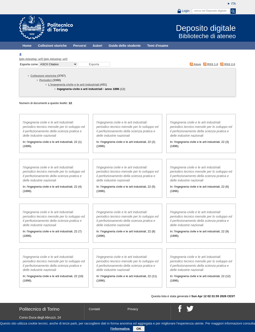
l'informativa (120, 329)
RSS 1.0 (210, 64)
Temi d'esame (157, 45)
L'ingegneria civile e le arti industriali (74, 84)
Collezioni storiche (52, 45)
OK (138, 329)
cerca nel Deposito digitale (210, 10)
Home (27, 45)
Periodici (45, 80)
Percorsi (79, 45)
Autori (97, 45)
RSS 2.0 (227, 64)
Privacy (133, 309)
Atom (194, 64)
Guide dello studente (125, 45)
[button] (94, 64)
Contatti (94, 309)
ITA (233, 3)
